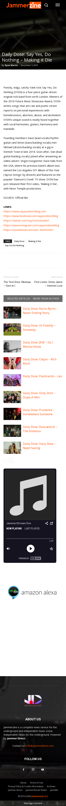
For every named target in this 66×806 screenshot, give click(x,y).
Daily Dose (19, 241)
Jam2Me (54, 790)
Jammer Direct (15, 790)
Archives (51, 786)
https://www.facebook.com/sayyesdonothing (31, 216)
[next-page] (11, 461)
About (23, 782)
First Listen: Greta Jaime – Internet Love (48, 283)
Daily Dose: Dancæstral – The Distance (40, 429)
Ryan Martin (11, 65)
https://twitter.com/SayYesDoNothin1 (27, 220)
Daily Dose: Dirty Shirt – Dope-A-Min (39, 395)
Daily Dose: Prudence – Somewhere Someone (39, 412)
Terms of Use (36, 782)
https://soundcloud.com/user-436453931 (29, 230)
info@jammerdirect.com (40, 745)
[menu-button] (57, 5)
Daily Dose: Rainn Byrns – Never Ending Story (40, 310)
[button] (46, 5)
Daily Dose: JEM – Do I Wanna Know (38, 344)
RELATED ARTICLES (18, 298)
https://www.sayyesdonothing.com (25, 211)
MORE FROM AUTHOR (46, 298)
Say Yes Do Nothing (14, 245)
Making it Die (34, 241)
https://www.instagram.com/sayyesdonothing (31, 225)
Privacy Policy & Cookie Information (25, 786)
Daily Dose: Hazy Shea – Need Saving (39, 446)
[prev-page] (6, 461)
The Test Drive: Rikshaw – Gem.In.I (17, 283)
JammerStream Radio (36, 790)
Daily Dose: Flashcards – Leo (42, 376)
